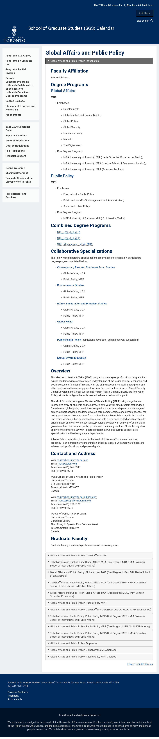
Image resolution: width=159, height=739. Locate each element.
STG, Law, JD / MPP (68, 240)
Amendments (13, 116)
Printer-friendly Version (140, 666)
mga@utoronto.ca (67, 465)
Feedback (13, 697)
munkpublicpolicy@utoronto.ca (74, 502)
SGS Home (144, 13)
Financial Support (16, 157)
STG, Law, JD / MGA (68, 234)
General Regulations (18, 142)
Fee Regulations (15, 152)
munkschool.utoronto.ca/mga (72, 462)
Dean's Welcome (15, 170)
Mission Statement (17, 175)
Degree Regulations (17, 147)
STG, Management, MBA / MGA (75, 246)
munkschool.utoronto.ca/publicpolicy (77, 499)
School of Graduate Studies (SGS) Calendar (81, 29)
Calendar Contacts (18, 694)
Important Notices (16, 137)
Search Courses (15, 103)
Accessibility (15, 701)
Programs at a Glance (18, 57)
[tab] (99, 63)
